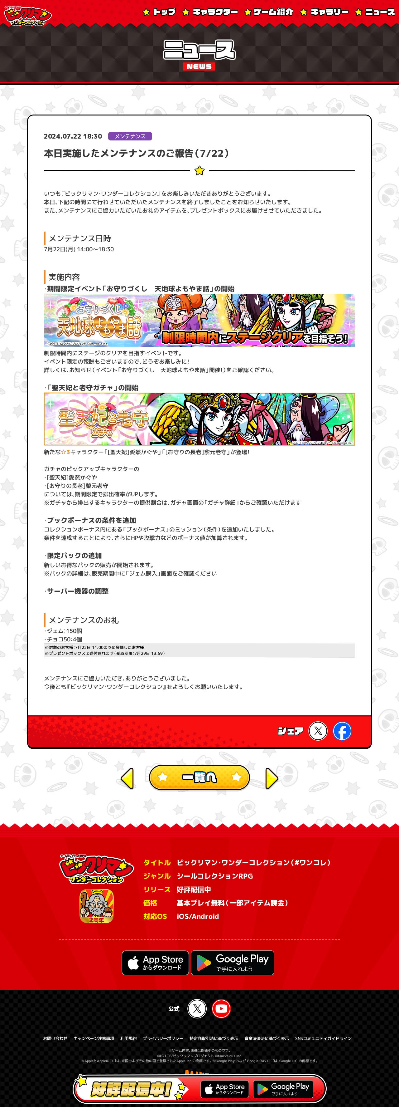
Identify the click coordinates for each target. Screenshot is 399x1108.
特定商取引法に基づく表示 (215, 1039)
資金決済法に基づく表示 (271, 1039)
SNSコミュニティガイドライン (331, 1039)
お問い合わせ (46, 1039)
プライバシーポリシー (160, 1039)
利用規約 (123, 1039)
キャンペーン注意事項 (87, 1039)
